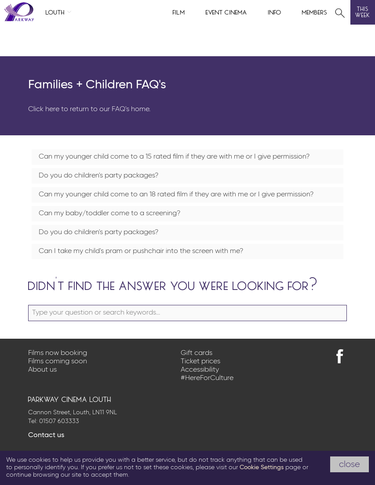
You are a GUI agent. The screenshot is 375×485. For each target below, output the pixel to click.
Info (274, 11)
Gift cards (196, 353)
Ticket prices (200, 361)
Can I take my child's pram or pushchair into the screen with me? (141, 251)
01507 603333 (59, 421)
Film (179, 11)
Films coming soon (57, 361)
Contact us (46, 435)
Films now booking (57, 353)
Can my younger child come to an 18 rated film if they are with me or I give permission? (176, 194)
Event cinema (226, 11)
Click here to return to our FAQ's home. (89, 109)
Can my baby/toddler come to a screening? (109, 213)
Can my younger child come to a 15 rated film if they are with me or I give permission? (174, 156)
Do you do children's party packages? (98, 175)
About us (42, 369)
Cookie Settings (262, 467)
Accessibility (200, 369)
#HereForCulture (207, 378)
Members (315, 11)
